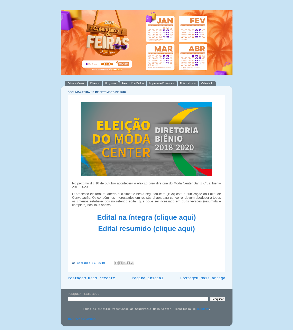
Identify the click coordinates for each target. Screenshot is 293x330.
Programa (110, 83)
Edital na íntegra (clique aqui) (146, 217)
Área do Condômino (133, 83)
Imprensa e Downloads (161, 83)
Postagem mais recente (91, 278)
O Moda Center (76, 83)
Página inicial (147, 278)
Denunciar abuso (81, 319)
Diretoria (95, 83)
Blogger (203, 309)
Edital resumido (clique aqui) (146, 228)
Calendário (207, 83)
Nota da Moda (187, 83)
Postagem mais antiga (202, 278)
